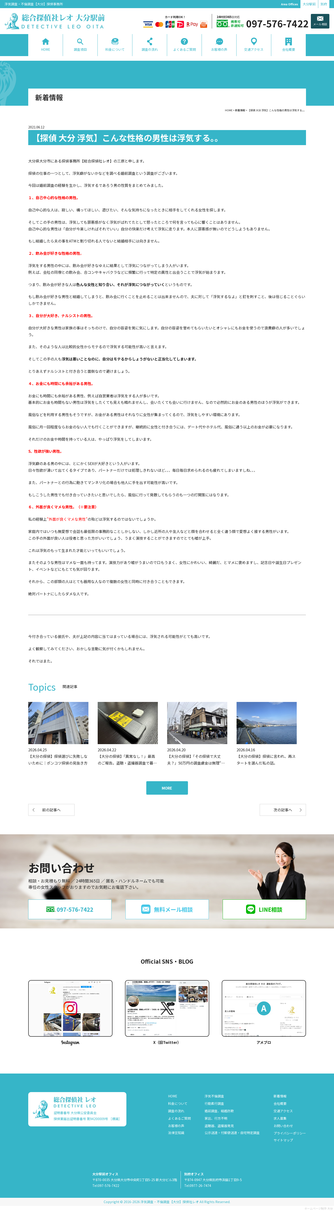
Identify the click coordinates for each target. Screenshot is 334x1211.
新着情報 (280, 1096)
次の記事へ (283, 810)
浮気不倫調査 (214, 1096)
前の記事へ (51, 810)
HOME (172, 1096)
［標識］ (115, 1118)
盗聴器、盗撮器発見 (219, 1125)
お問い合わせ (283, 1125)
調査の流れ (176, 1111)
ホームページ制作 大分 (318, 1208)
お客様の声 (176, 1125)
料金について (177, 1103)
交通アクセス (283, 1111)
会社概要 (280, 1103)
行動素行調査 (214, 1103)
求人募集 (280, 1118)
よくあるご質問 (179, 1118)
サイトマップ (283, 1140)
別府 (324, 4)
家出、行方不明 (216, 1118)
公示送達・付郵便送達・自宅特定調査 (232, 1132)
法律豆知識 (176, 1132)
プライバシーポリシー (290, 1133)
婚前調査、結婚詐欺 (219, 1111)
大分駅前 (309, 4)
